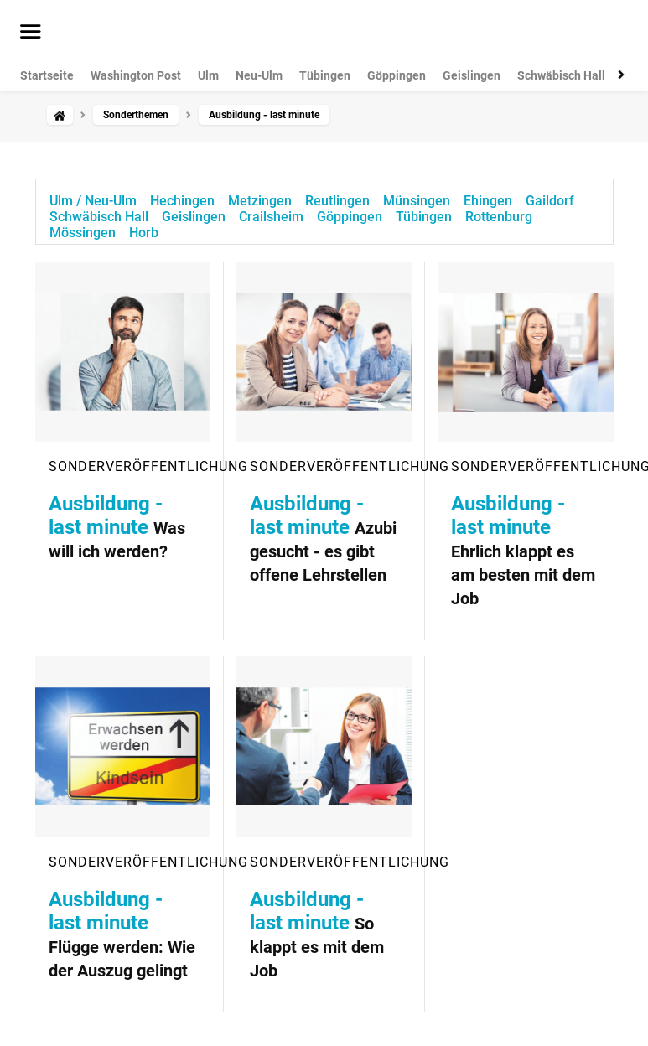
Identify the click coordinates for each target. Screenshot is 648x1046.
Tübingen (324, 75)
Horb (143, 233)
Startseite (47, 75)
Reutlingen (337, 201)
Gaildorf (550, 201)
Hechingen (182, 201)
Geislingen (471, 75)
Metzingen (260, 201)
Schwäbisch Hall (561, 75)
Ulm (208, 75)
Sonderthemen (135, 115)
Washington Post (136, 75)
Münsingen (416, 201)
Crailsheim (271, 217)
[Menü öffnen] (30, 32)
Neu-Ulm (259, 75)
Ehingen (488, 201)
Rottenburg (498, 217)
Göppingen (396, 75)
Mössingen (82, 233)
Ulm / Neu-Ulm (93, 201)
